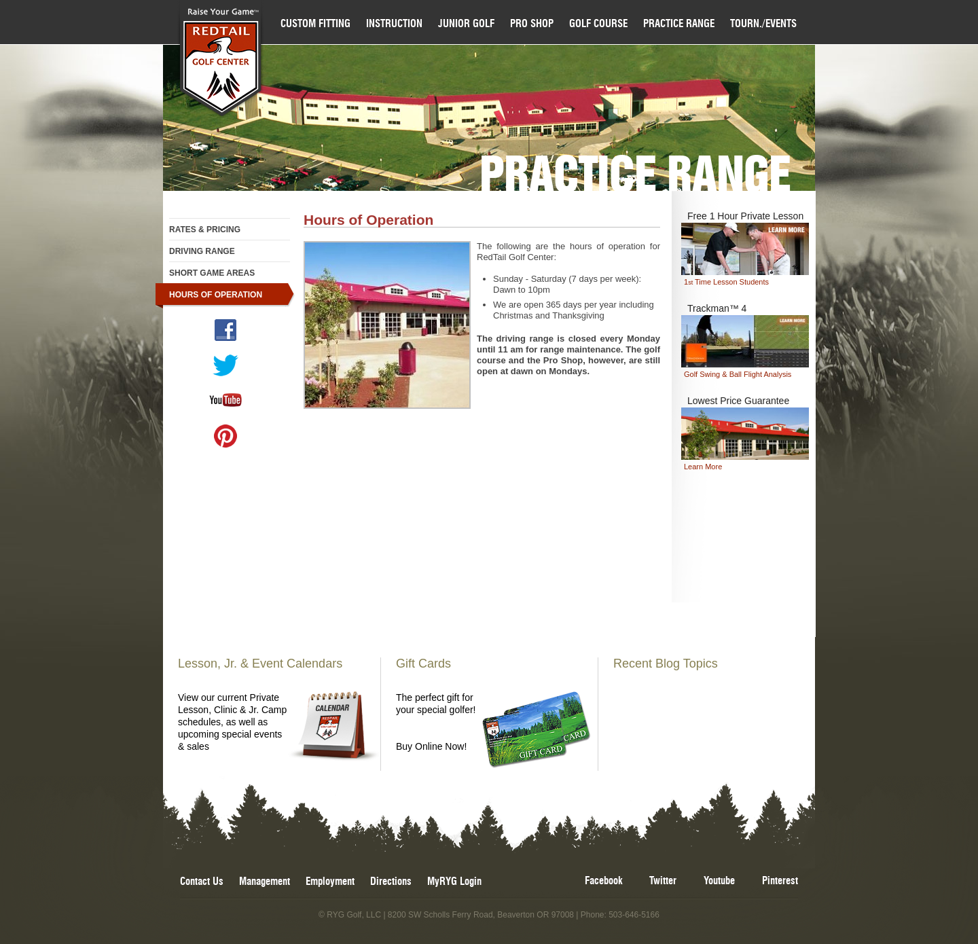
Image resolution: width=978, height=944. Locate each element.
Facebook (603, 881)
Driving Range (202, 251)
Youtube (719, 881)
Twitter (662, 881)
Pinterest (780, 881)
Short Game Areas (212, 273)
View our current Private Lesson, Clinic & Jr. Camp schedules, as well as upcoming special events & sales (276, 704)
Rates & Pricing (204, 229)
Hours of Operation (215, 294)
